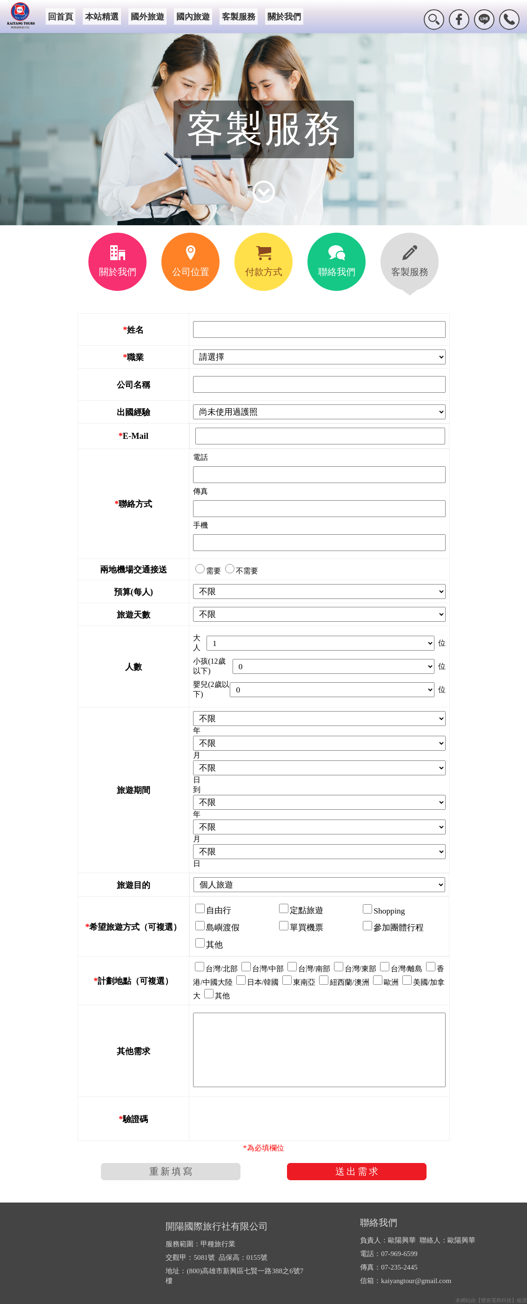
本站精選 (102, 16)
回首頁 (60, 16)
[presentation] (263, 1119)
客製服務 (238, 16)
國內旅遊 (193, 16)
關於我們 (284, 16)
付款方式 (263, 261)
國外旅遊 (147, 16)
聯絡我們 (336, 261)
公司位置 (190, 261)
